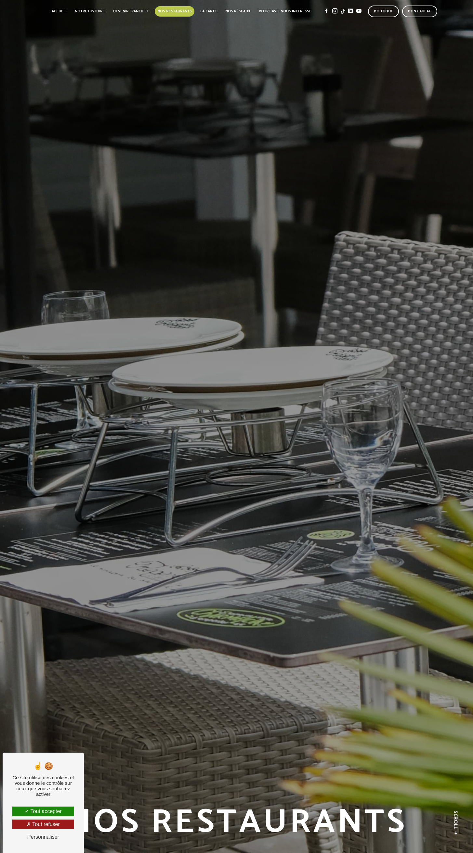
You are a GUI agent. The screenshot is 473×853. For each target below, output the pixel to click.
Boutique (383, 11)
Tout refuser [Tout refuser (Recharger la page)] (43, 824)
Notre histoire (90, 11)
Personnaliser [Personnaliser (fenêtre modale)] (43, 837)
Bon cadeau (419, 11)
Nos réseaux (237, 11)
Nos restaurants (174, 11)
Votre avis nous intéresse (285, 11)
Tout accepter (43, 811)
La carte (208, 11)
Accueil (59, 11)
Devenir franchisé (131, 11)
